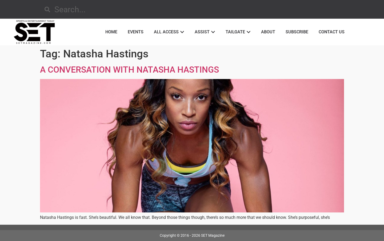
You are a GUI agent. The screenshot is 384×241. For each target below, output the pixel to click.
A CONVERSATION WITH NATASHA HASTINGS (129, 70)
